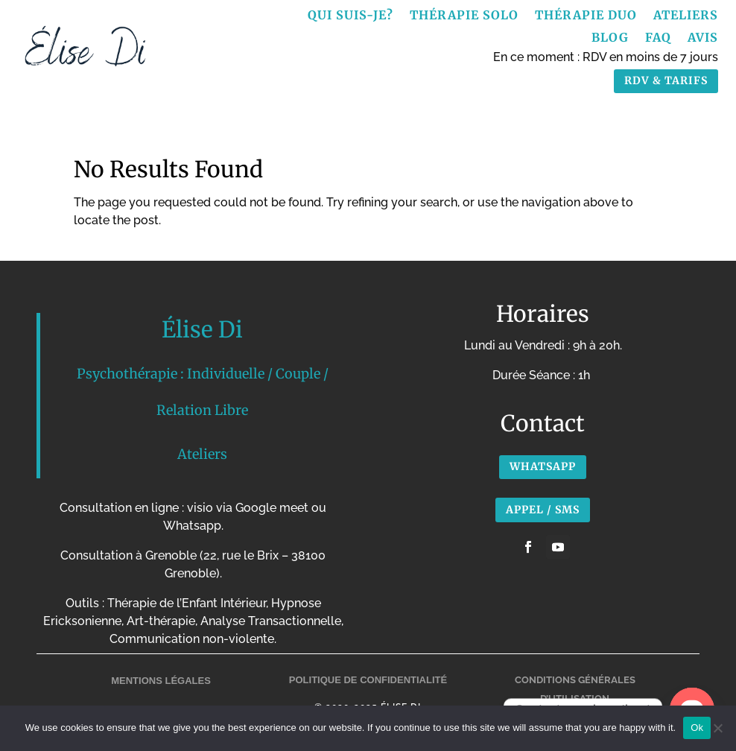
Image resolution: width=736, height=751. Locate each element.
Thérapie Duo (586, 16)
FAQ (658, 38)
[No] (717, 727)
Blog (610, 38)
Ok (697, 727)
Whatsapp (543, 466)
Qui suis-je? (350, 16)
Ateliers (685, 16)
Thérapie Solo (464, 16)
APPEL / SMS (543, 509)
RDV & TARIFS (666, 80)
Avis (703, 38)
